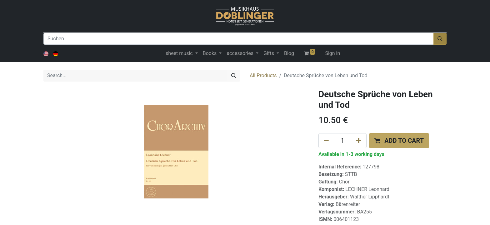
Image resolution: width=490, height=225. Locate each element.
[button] (399, 140)
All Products (263, 75)
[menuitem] (289, 53)
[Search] (233, 76)
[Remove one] (326, 140)
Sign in (332, 53)
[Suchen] (440, 39)
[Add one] (359, 140)
